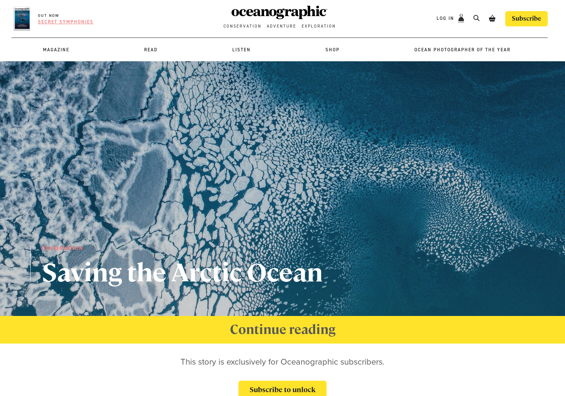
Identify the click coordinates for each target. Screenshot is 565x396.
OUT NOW (48, 15)
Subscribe (526, 19)
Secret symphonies (66, 22)
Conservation (242, 26)
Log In (446, 18)
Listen (241, 50)
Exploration (319, 26)
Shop (332, 50)
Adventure (281, 26)
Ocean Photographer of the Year (462, 50)
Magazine (56, 50)
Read (151, 50)
